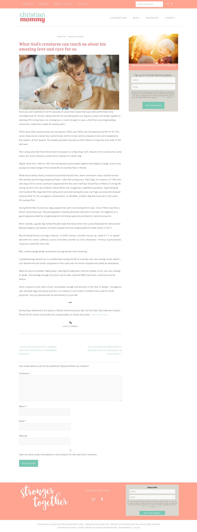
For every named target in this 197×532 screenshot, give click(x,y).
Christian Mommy (41, 17)
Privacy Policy (162, 97)
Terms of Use (158, 506)
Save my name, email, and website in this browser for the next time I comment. (58, 454)
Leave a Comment (70, 326)
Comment (25, 373)
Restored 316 (102, 524)
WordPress (125, 528)
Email (22, 421)
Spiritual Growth (76, 37)
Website (23, 435)
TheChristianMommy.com (69, 524)
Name (23, 406)
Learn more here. (99, 314)
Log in (136, 528)
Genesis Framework (106, 528)
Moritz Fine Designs (149, 524)
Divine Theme (84, 528)
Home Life (61, 37)
